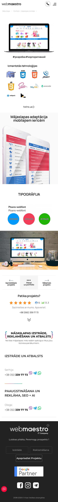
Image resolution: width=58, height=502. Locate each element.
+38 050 (16, 374)
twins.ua (29, 106)
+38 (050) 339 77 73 (29, 312)
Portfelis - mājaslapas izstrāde (24, 11)
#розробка (19, 56)
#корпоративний (35, 56)
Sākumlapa (6, 11)
